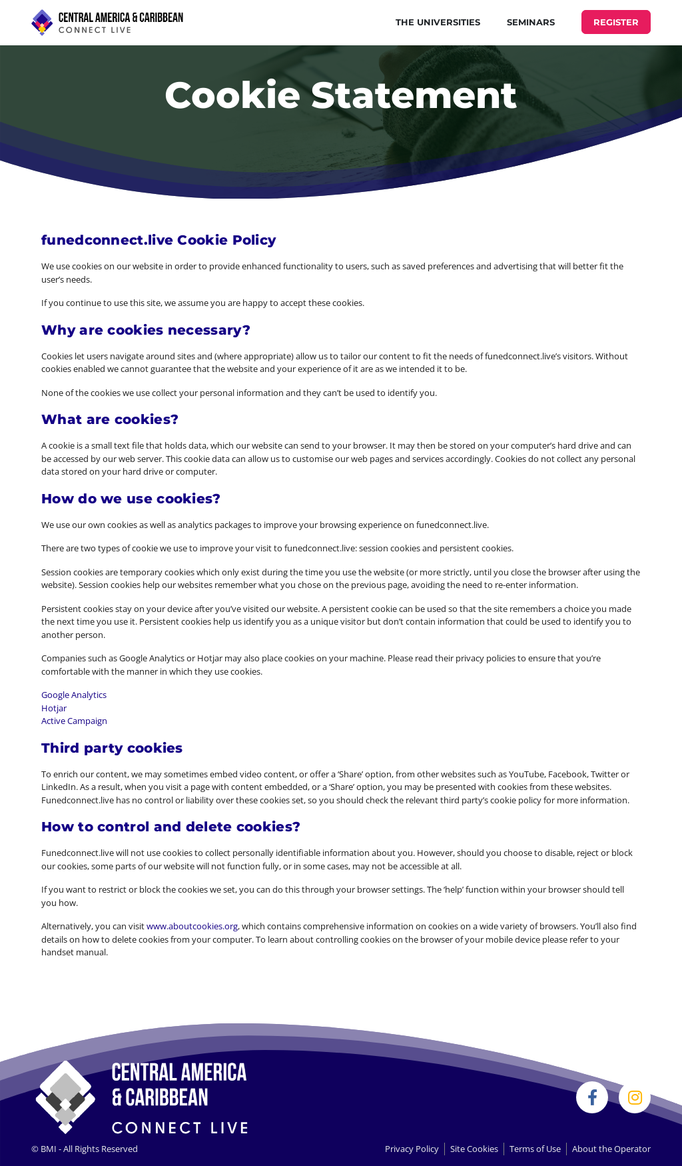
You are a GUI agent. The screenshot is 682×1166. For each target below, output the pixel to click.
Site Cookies (474, 1149)
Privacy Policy (412, 1149)
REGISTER (616, 22)
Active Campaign (74, 721)
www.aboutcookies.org (192, 926)
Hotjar (54, 708)
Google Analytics (74, 695)
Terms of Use (535, 1149)
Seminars (531, 22)
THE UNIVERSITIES (438, 22)
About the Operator (611, 1149)
